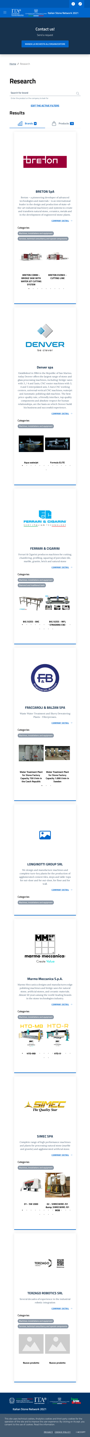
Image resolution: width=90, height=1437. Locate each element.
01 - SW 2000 (31, 1207)
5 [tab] (46, 289)
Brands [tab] (27, 124)
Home (13, 64)
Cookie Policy (63, 1432)
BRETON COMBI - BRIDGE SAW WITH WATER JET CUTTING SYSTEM (31, 280)
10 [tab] (61, 466)
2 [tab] (33, 289)
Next (74, 264)
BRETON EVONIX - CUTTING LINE (57, 277)
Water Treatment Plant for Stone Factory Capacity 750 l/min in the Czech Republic (31, 778)
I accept (80, 1432)
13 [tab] (46, 471)
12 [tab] (70, 466)
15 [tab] (48, 630)
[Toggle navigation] (5, 12)
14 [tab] (44, 630)
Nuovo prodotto (31, 1366)
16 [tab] (52, 630)
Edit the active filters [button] (45, 106)
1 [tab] (28, 289)
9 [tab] (63, 289)
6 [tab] (50, 289)
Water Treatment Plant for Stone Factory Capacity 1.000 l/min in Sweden (57, 778)
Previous (15, 264)
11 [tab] (65, 466)
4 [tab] (41, 289)
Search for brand (20, 93)
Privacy (48, 1432)
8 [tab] (59, 289)
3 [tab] (37, 289)
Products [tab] (63, 124)
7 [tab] (54, 289)
